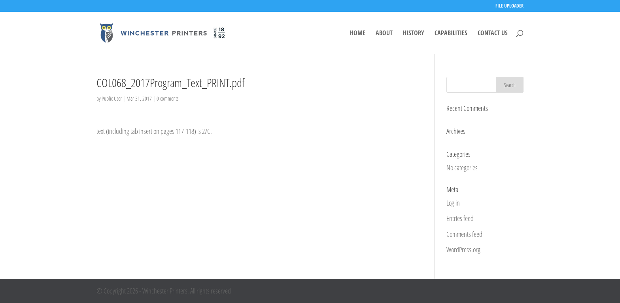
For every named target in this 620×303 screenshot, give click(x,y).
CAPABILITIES (451, 33)
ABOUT (384, 33)
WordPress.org (463, 249)
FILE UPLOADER (509, 6)
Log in (453, 203)
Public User (112, 98)
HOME (357, 33)
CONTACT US (493, 33)
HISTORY (413, 33)
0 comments (167, 98)
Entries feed (460, 218)
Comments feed (464, 234)
